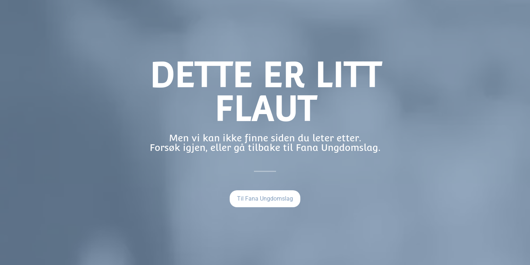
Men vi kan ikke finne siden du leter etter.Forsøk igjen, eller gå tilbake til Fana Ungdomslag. (264, 142)
